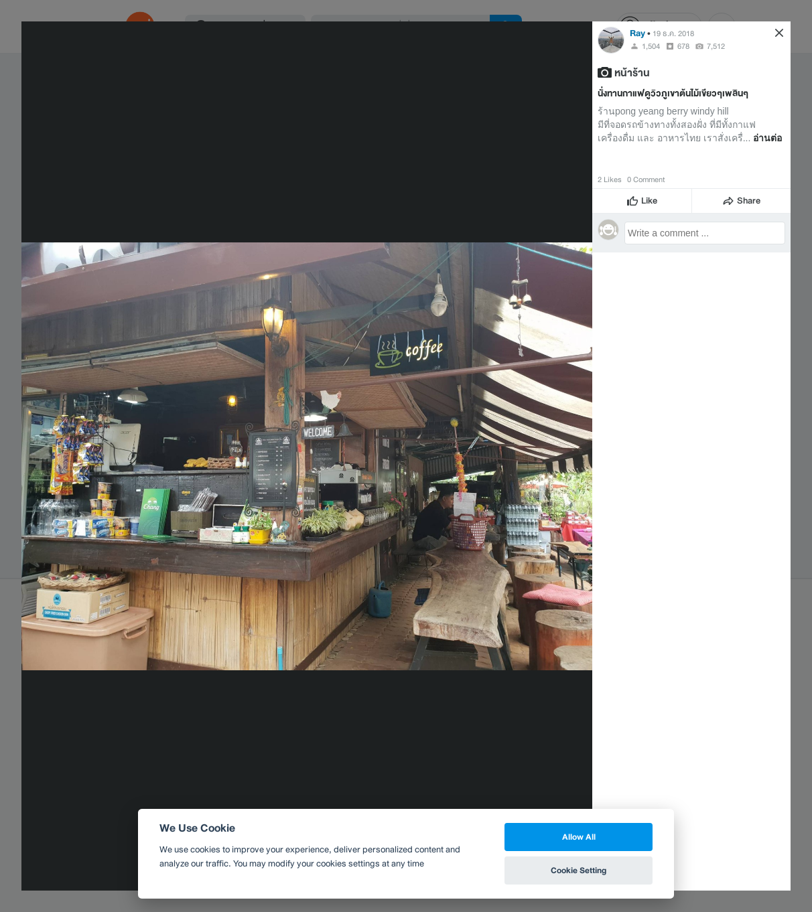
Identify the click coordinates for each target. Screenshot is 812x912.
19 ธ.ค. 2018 (673, 33)
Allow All (579, 836)
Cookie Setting (578, 870)
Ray (637, 33)
